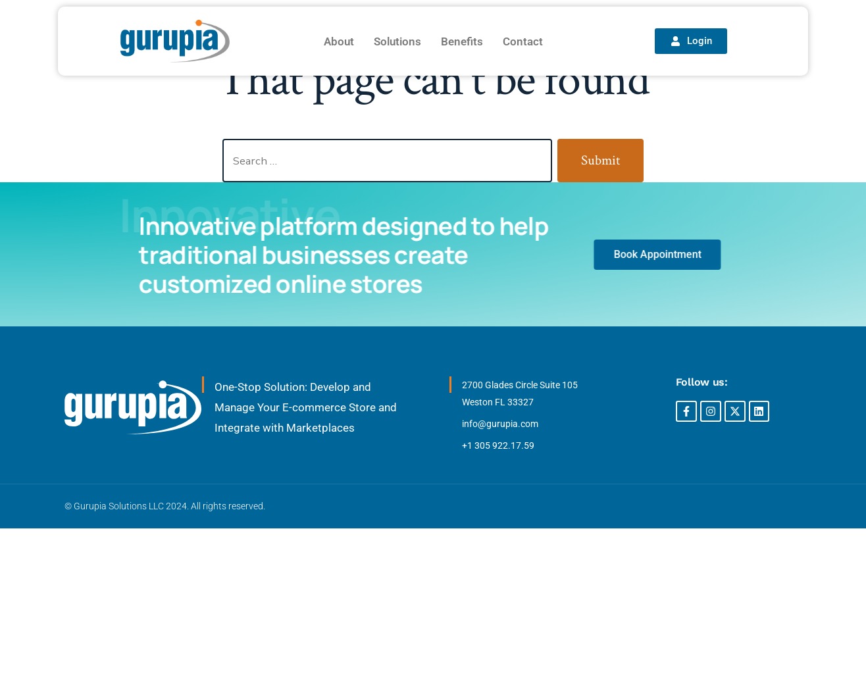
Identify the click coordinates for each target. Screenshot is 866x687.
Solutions (397, 41)
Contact (523, 41)
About (339, 41)
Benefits (462, 41)
